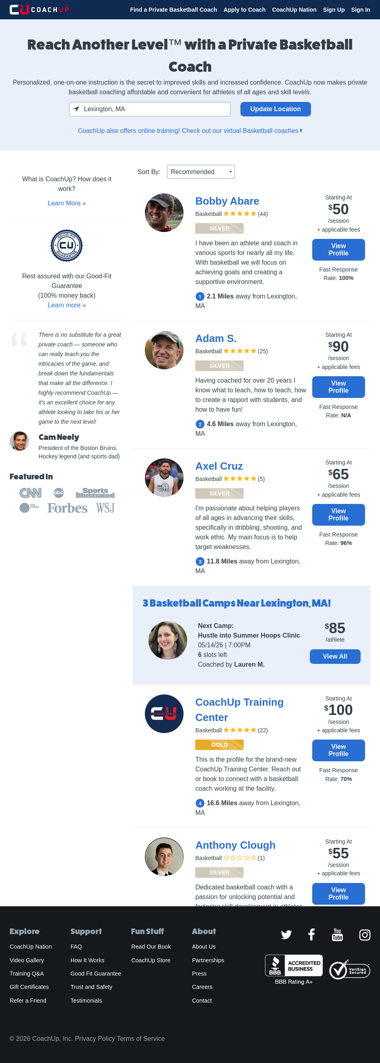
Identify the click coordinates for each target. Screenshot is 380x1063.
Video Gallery (27, 960)
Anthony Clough (235, 845)
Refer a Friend (28, 1000)
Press (199, 973)
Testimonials (86, 1000)
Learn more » (67, 305)
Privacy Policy (95, 1038)
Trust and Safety (92, 987)
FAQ (76, 946)
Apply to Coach (244, 9)
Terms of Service (141, 1038)
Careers (202, 987)
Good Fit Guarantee (96, 973)
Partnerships (208, 960)
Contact (202, 1000)
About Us (204, 946)
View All (335, 656)
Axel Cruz (219, 466)
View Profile (338, 249)
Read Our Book (151, 946)
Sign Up (334, 9)
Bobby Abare (227, 201)
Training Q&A (27, 973)
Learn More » (67, 203)
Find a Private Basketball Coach (173, 9)
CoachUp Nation (294, 9)
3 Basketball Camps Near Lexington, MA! (236, 603)
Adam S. (215, 338)
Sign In (360, 9)
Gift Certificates (29, 987)
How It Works (87, 960)
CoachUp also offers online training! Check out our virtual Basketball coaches (190, 130)
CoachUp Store (150, 960)
